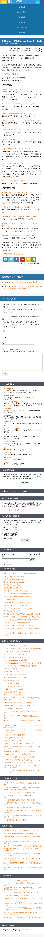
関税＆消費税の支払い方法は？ (13, 582)
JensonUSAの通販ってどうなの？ (14, 677)
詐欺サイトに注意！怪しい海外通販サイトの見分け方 (21, 617)
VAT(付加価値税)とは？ (11, 599)
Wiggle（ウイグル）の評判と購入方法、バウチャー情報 (22, 648)
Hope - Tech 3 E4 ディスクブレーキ (16, 149)
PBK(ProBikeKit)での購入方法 (13, 708)
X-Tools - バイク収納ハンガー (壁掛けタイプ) (19, 235)
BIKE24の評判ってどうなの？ (13, 689)
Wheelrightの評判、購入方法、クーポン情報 (18, 763)
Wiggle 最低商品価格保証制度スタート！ (17, 657)
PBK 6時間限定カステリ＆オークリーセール (18, 807)
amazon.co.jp (8, 457)
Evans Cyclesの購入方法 (11, 672)
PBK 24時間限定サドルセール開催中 (15, 820)
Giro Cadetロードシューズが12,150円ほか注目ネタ (20, 833)
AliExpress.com (9, 441)
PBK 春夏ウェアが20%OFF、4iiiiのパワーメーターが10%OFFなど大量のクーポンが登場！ (21, 788)
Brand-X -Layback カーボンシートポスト (18, 139)
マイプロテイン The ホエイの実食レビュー (17, 880)
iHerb (5, 435)
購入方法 (22, 22)
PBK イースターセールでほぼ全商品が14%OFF (19, 792)
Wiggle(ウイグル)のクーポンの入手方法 (16, 651)
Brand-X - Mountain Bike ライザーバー (17, 113)
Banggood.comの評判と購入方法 (14, 735)
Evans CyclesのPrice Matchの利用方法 (16, 674)
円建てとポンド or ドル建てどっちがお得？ (17, 608)
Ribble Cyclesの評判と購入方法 (13, 738)
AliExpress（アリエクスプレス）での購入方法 (18, 702)
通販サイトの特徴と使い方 (11, 641)
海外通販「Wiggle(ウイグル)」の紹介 (15, 645)
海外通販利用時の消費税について (14, 579)
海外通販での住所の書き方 (12, 588)
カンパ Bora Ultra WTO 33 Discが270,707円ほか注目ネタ (22, 846)
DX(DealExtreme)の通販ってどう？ (15, 683)
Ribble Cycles (8, 422)
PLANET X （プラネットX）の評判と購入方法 (18, 743)
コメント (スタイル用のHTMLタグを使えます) (18, 351)
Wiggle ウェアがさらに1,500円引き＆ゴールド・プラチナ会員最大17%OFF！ (23, 287)
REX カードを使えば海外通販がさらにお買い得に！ (20, 620)
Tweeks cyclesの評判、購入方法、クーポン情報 (19, 757)
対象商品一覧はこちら (12, 74)
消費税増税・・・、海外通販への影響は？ (17, 622)
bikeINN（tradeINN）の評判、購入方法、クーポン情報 (21, 760)
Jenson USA (7, 415)
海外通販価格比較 (8, 470)
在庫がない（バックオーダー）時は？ (16, 591)
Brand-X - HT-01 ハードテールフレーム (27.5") (20, 120)
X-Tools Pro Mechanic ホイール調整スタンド (19, 207)
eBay (5, 448)
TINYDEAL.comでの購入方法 (13, 740)
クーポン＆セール (22, 27)
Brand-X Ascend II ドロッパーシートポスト (19, 104)
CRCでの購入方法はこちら (13, 254)
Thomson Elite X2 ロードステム (14, 181)
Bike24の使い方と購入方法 (12, 692)
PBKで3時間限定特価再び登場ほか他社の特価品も (20, 800)
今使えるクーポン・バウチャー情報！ (14, 491)
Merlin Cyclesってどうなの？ (13, 695)
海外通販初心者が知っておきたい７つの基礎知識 (19, 573)
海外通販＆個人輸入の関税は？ (13, 576)
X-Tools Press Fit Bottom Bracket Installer (19, 216)
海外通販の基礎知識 (8, 569)
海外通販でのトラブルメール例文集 (15, 605)
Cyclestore (7, 408)
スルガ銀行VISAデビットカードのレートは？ (18, 596)
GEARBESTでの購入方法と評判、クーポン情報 (19, 751)
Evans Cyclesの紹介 (10, 669)
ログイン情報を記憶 (11, 350)
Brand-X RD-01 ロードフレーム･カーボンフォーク (21, 130)
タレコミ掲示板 (22, 12)
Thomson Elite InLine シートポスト (16, 163)
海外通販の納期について (11, 611)
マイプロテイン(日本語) (11, 428)
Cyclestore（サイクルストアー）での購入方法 (18, 705)
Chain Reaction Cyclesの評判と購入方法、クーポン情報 (22, 663)
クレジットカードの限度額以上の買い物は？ (18, 593)
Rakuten (6, 462)
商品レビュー (6, 875)
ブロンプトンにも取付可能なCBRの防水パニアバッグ (21, 892)
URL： (4, 343)
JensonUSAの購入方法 (11, 680)
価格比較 (22, 7)
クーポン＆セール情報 (9, 778)
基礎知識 (22, 17)
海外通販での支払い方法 (11, 585)
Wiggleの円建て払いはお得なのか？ (15, 654)
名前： (4, 331)
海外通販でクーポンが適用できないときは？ (18, 625)
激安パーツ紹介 (7, 826)
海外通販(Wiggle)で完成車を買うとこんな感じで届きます (22, 614)
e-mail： (5, 337)
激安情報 (22, 32)
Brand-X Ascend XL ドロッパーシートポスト (19, 89)
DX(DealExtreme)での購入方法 (13, 686)
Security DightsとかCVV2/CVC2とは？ (16, 602)
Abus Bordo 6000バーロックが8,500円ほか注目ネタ (20, 830)
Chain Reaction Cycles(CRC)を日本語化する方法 (19, 666)
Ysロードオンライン (10, 453)
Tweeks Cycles (8, 395)
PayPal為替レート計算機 (10, 516)
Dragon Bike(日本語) (10, 402)
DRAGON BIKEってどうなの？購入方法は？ (18, 754)
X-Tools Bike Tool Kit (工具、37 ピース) (17, 192)
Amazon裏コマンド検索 (10, 498)
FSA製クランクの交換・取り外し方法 (16, 895)
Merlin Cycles (8, 389)
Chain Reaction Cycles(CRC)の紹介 (15, 660)
